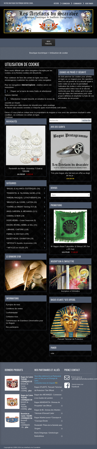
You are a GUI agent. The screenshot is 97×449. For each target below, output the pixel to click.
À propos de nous (13, 304)
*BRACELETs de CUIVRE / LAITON (22, 202)
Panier (53, 347)
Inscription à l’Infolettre (70, 278)
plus (30, 391)
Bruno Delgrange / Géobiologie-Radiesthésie (48, 434)
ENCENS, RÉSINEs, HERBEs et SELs (22, 225)
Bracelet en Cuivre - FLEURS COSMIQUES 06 (26, 416)
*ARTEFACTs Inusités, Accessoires (22, 243)
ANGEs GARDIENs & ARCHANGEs (22, 211)
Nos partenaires (12, 327)
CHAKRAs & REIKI (15, 216)
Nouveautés (11, 121)
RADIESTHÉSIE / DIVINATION (20, 238)
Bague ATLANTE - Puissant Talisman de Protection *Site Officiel (48, 389)
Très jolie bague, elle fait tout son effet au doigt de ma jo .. (70, 174)
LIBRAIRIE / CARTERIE (17, 229)
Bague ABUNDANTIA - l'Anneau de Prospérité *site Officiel (48, 404)
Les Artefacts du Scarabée (30, 447)
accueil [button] (56, 3)
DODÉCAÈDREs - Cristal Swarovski (21, 220)
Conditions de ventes (14, 308)
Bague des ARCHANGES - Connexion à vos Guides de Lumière (48, 396)
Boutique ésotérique (38, 52)
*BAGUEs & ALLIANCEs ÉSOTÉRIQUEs (23, 188)
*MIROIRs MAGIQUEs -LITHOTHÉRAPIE (24, 197)
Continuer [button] (9, 117)
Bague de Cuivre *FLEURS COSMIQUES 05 (27, 379)
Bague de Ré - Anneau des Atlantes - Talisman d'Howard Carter (48, 411)
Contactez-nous (12, 316)
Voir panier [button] (89, 3)
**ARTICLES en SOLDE (17, 247)
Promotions (56, 205)
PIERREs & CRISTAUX (18, 234)
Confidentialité (12, 312)
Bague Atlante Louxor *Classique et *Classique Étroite (48, 419)
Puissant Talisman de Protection (70, 322)
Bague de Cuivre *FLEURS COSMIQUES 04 (27, 397)
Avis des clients (58, 126)
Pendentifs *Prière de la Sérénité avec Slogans (48, 427)
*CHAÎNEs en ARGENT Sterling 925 (22, 207)
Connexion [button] (66, 3)
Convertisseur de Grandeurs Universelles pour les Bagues (24, 321)
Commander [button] (77, 3)
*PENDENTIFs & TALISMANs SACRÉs (23, 193)
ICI (56, 383)
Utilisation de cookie (58, 52)
